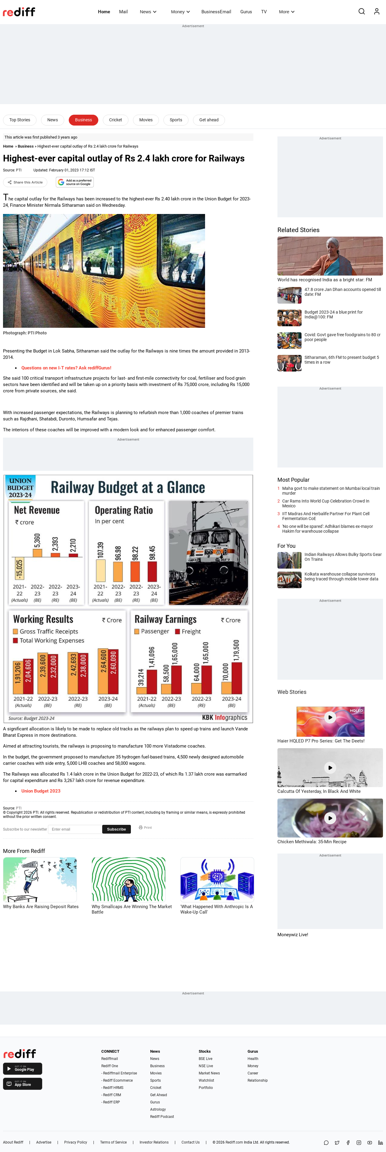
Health (253, 1059)
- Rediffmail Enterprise (119, 1073)
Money (180, 11)
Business (83, 119)
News (148, 11)
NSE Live (206, 1066)
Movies (146, 119)
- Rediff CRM (111, 1095)
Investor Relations (154, 1142)
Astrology (158, 1109)
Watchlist (206, 1080)
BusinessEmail (216, 11)
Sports (176, 119)
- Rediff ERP (110, 1102)
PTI (18, 170)
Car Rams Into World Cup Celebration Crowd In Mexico (325, 503)
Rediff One (109, 1066)
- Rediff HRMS (112, 1088)
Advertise (43, 1142)
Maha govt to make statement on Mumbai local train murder (331, 491)
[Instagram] (358, 1143)
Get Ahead (158, 1095)
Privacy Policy (75, 1142)
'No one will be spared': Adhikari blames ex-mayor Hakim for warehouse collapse (327, 529)
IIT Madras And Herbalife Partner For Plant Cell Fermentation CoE (325, 516)
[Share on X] (337, 1143)
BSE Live (205, 1059)
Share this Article (25, 182)
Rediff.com (234, 1142)
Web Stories (291, 692)
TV (264, 11)
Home (104, 11)
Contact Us (191, 1142)
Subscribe (116, 829)
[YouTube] (369, 1143)
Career (253, 1073)
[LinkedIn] (380, 1143)
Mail (123, 11)
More (287, 11)
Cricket (115, 119)
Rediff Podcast (162, 1117)
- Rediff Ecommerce (117, 1080)
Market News (209, 1073)
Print (145, 827)
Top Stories (19, 119)
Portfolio (206, 1088)
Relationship (258, 1080)
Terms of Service (113, 1142)
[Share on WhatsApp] (326, 1143)
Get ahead (209, 119)
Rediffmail (109, 1059)
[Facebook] (348, 1143)
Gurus (246, 11)
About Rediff (13, 1142)
